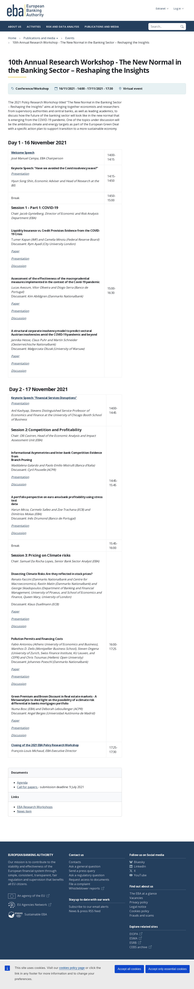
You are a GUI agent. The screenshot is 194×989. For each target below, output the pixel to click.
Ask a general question (84, 866)
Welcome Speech (22, 153)
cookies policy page (72, 967)
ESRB (133, 943)
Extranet (161, 8)
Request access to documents (89, 880)
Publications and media (102, 26)
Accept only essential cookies (167, 969)
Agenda (22, 783)
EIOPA (134, 934)
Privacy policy (139, 902)
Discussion (18, 318)
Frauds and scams (142, 915)
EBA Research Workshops (35, 807)
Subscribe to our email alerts (88, 907)
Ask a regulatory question (86, 875)
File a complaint (79, 884)
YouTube (140, 875)
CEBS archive (138, 947)
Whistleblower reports (84, 888)
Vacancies (136, 898)
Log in (177, 8)
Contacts (75, 862)
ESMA (133, 938)
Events (69, 38)
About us (14, 26)
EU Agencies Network (27, 905)
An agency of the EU (26, 896)
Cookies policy (139, 911)
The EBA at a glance (143, 893)
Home (12, 38)
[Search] (182, 26)
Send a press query (82, 871)
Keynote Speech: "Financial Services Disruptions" (44, 398)
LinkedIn (140, 866)
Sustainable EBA (27, 914)
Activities (34, 26)
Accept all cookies (129, 969)
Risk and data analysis (62, 26)
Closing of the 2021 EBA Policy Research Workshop (45, 745)
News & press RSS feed (84, 911)
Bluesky (139, 862)
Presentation (20, 676)
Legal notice (138, 907)
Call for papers (27, 787)
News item (24, 811)
